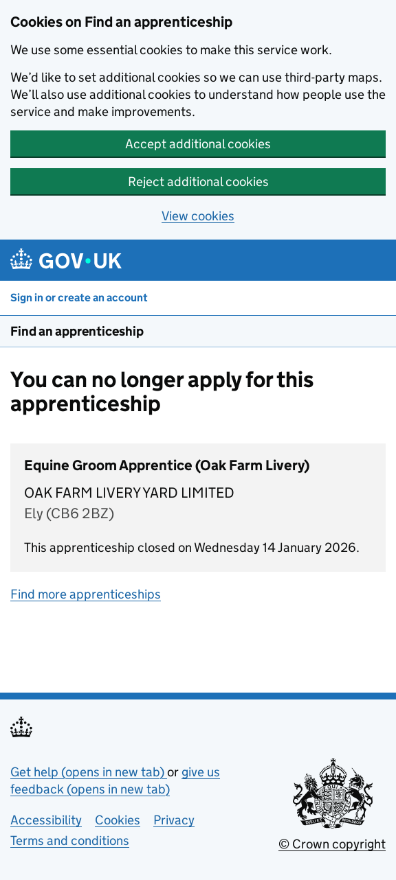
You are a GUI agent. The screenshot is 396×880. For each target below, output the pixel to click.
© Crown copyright (332, 844)
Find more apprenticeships (85, 594)
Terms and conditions (69, 840)
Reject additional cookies (198, 181)
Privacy (174, 820)
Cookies (117, 820)
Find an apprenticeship (77, 331)
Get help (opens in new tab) (88, 772)
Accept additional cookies (198, 144)
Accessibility (46, 820)
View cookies (198, 215)
